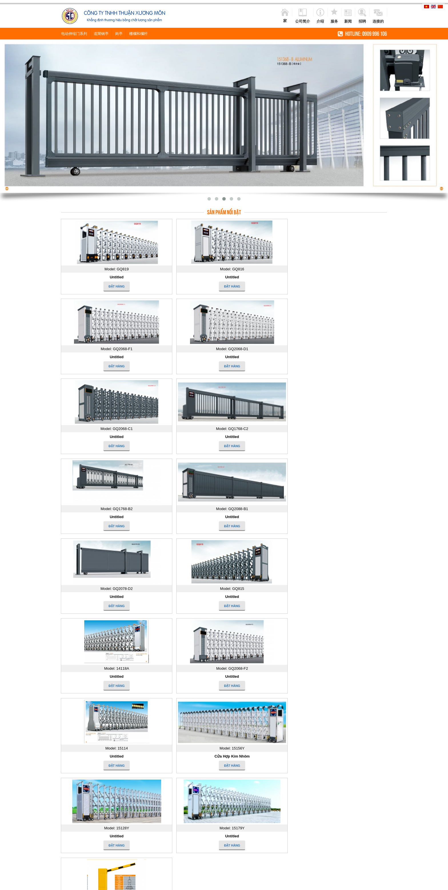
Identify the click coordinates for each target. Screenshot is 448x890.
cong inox (215, 884)
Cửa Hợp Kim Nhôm (182, 517)
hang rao (232, 884)
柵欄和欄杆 (138, 33)
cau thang (398, 884)
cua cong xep (360, 884)
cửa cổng (171, 884)
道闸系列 (100, 596)
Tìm (186, 628)
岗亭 (119, 33)
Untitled (100, 277)
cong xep (380, 884)
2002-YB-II (325, 763)
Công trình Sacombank (195, 760)
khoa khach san (334, 884)
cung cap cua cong (303, 884)
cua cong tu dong (147, 884)
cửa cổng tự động (271, 884)
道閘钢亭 (101, 33)
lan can (247, 884)
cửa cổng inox (193, 884)
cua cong (123, 884)
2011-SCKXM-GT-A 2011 (267, 778)
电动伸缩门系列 (74, 33)
